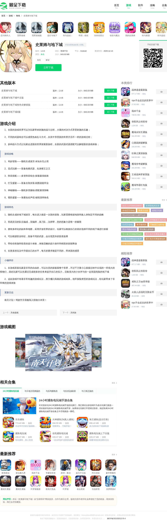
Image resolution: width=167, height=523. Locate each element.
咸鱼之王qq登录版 (141, 281)
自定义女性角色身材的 (132, 206)
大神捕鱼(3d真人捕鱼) (63, 419)
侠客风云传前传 (139, 121)
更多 (113, 383)
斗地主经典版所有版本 (132, 243)
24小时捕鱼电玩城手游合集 (56, 400)
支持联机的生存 (152, 206)
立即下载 (48, 67)
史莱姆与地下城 (30, 16)
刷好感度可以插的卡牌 (132, 220)
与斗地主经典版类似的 (132, 234)
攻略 (152, 5)
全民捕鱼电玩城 (60, 433)
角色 (18, 16)
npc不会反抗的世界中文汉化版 (142, 100)
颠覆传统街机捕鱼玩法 (99, 440)
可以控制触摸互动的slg (156, 220)
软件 (140, 5)
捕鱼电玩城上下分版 (99, 433)
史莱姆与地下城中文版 (12, 98)
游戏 (128, 5)
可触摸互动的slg (157, 224)
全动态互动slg (128, 210)
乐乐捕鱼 (19, 419)
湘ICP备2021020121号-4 (116, 519)
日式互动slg (127, 224)
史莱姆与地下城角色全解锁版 (15, 105)
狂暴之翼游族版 (139, 153)
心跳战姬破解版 (139, 143)
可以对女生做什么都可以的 (134, 215)
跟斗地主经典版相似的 (155, 239)
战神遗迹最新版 (139, 90)
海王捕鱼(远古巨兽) (99, 419)
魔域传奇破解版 (139, 164)
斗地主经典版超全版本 (132, 239)
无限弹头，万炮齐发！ (62, 426)
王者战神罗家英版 (140, 174)
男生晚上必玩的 (147, 229)
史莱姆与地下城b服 (10, 112)
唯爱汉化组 (143, 210)
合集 (164, 5)
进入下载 (110, 91)
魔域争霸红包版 (139, 185)
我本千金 (136, 111)
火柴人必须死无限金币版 (143, 292)
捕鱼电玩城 (20, 433)
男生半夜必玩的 (129, 229)
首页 (116, 5)
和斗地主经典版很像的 (155, 234)
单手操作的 (141, 224)
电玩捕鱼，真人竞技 (24, 440)
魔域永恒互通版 (139, 132)
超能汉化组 (157, 210)
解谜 (47, 60)
